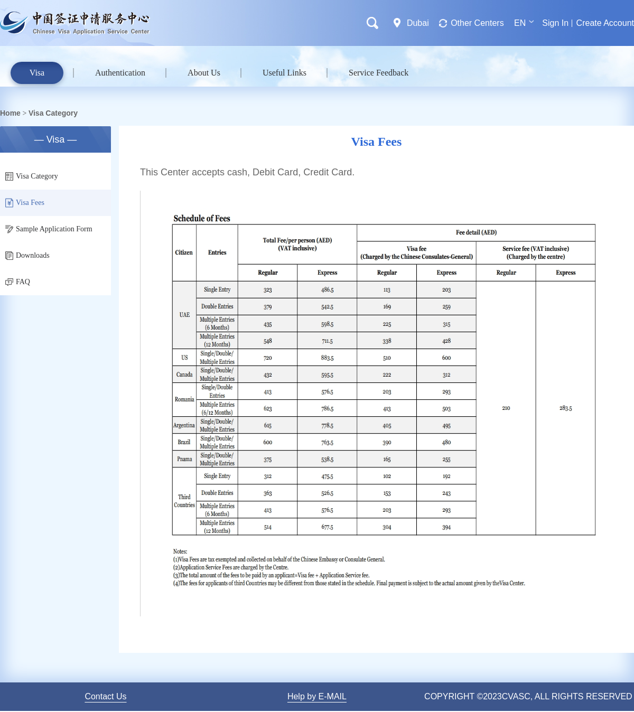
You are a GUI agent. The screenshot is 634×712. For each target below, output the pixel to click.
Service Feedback (378, 72)
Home (10, 113)
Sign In (555, 22)
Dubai (418, 22)
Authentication (120, 72)
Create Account (605, 22)
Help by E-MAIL (317, 696)
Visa (37, 72)
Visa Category (53, 113)
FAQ (17, 282)
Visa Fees (24, 203)
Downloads (27, 255)
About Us (204, 72)
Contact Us (105, 696)
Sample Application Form (48, 229)
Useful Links (284, 72)
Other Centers (477, 22)
